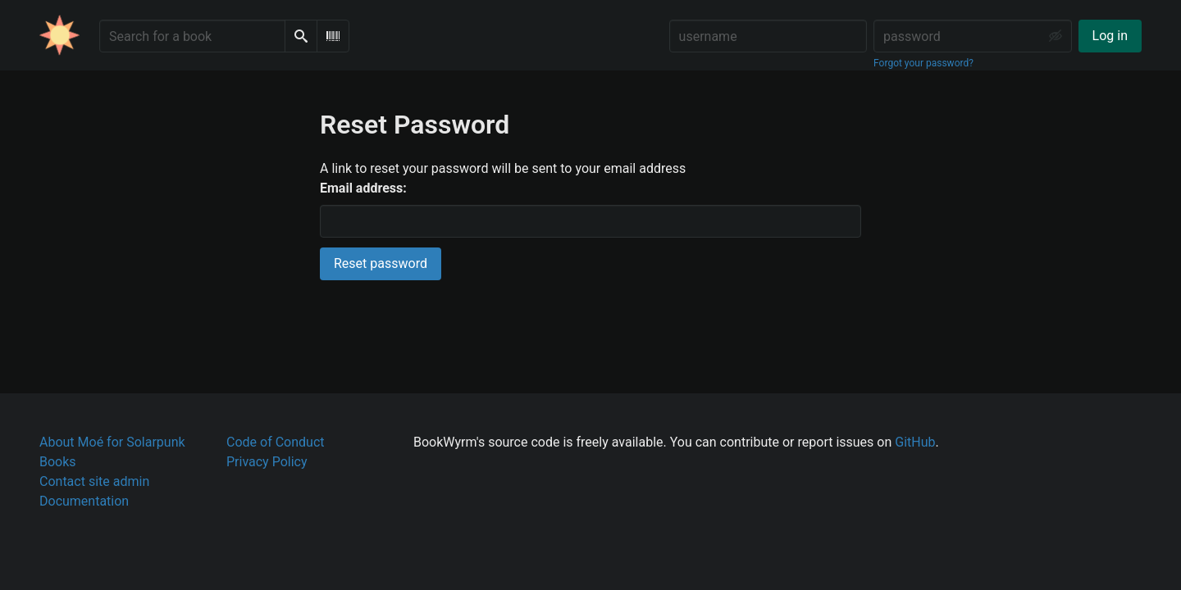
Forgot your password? (923, 63)
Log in (1110, 35)
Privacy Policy (267, 462)
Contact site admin (94, 481)
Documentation (84, 501)
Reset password (380, 263)
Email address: (363, 188)
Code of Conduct (275, 442)
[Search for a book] (192, 36)
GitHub (915, 442)
